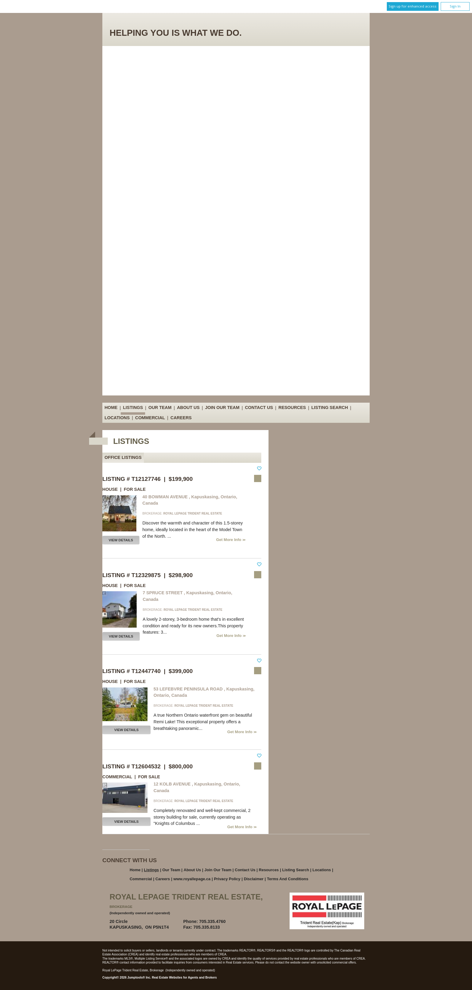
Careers (180, 417)
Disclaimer (254, 879)
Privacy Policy (227, 879)
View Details (121, 540)
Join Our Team (222, 407)
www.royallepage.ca (191, 879)
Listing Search (329, 407)
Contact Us (259, 407)
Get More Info (229, 539)
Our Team (160, 407)
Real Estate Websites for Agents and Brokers (184, 977)
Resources (292, 407)
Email (246, 921)
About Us (188, 407)
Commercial (150, 417)
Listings (133, 407)
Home (110, 407)
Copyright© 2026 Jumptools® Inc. (126, 977)
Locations (117, 417)
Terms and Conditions (287, 879)
